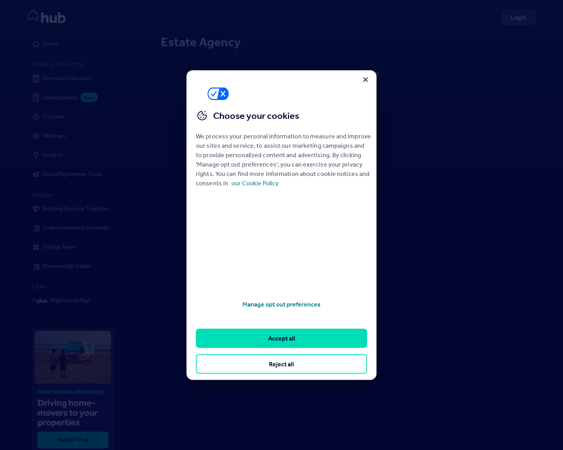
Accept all (281, 338)
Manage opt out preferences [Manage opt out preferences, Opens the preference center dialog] (281, 304)
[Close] (365, 79)
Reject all (281, 364)
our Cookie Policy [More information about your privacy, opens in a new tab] (254, 183)
